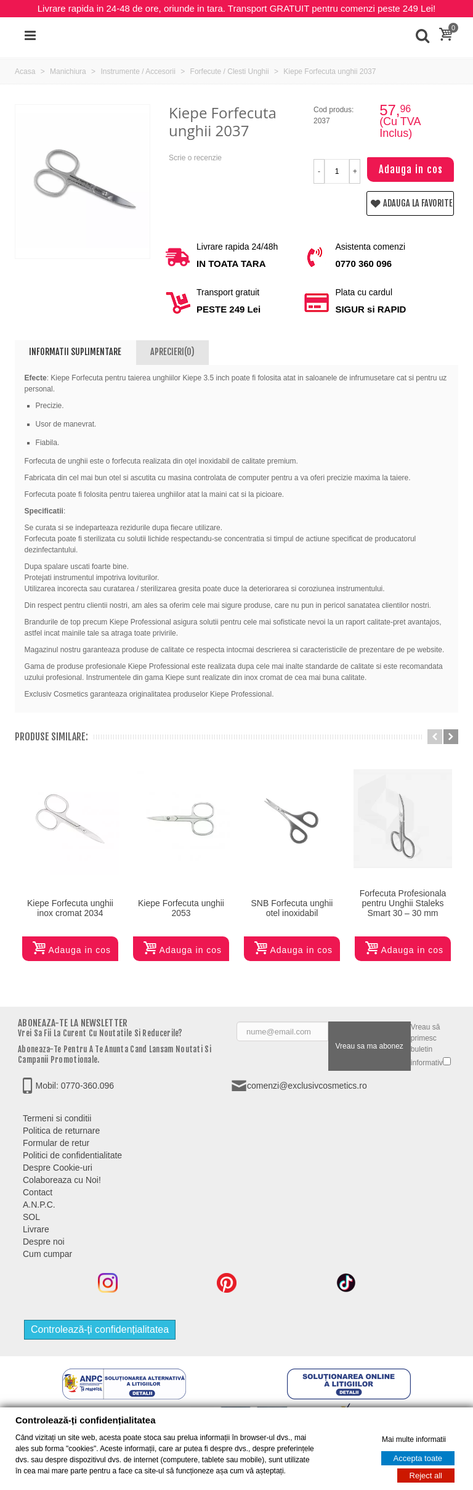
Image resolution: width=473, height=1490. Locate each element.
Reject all (426, 1475)
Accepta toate (418, 1458)
